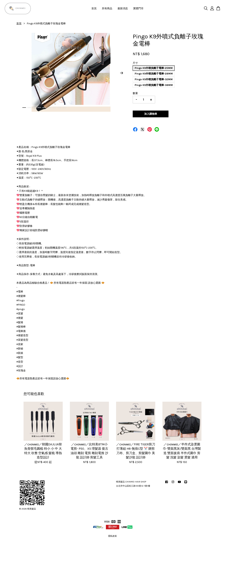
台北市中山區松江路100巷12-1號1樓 (133, 486)
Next (121, 73)
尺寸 (135, 63)
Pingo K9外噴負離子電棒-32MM (154, 79)
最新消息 (123, 8)
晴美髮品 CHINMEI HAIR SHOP (131, 481)
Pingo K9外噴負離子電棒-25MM (154, 68)
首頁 (94, 8)
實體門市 (138, 8)
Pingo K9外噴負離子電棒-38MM (154, 85)
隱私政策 (112, 536)
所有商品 (107, 8)
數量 (135, 93)
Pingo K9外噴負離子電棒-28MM (154, 73)
